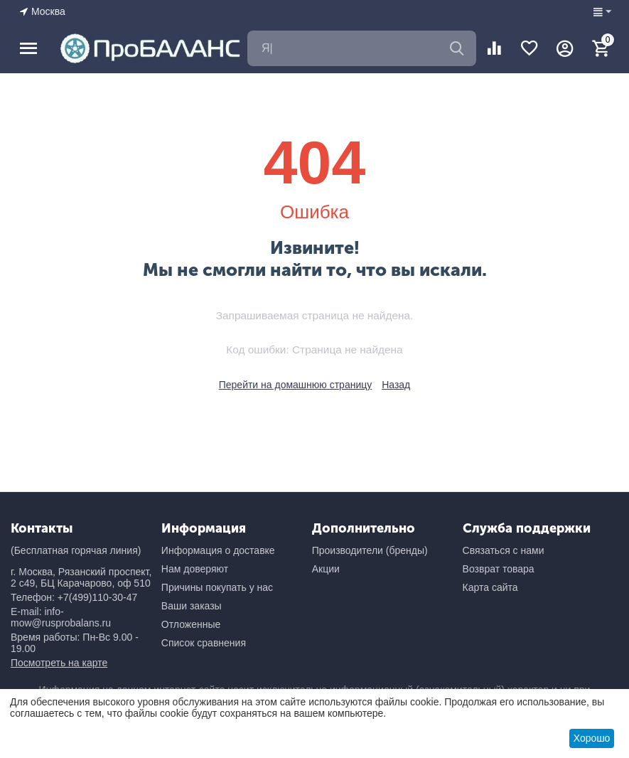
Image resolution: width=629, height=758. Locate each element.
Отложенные (190, 624)
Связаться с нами (503, 550)
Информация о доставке (218, 550)
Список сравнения (203, 642)
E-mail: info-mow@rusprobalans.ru (61, 617)
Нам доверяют (194, 569)
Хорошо (592, 738)
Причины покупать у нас (217, 587)
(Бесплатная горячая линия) (76, 550)
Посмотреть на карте (59, 662)
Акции (326, 569)
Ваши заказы (191, 606)
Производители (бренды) (370, 550)
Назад (396, 384)
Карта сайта (490, 587)
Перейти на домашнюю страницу (295, 384)
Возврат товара (498, 569)
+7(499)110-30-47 (97, 597)
